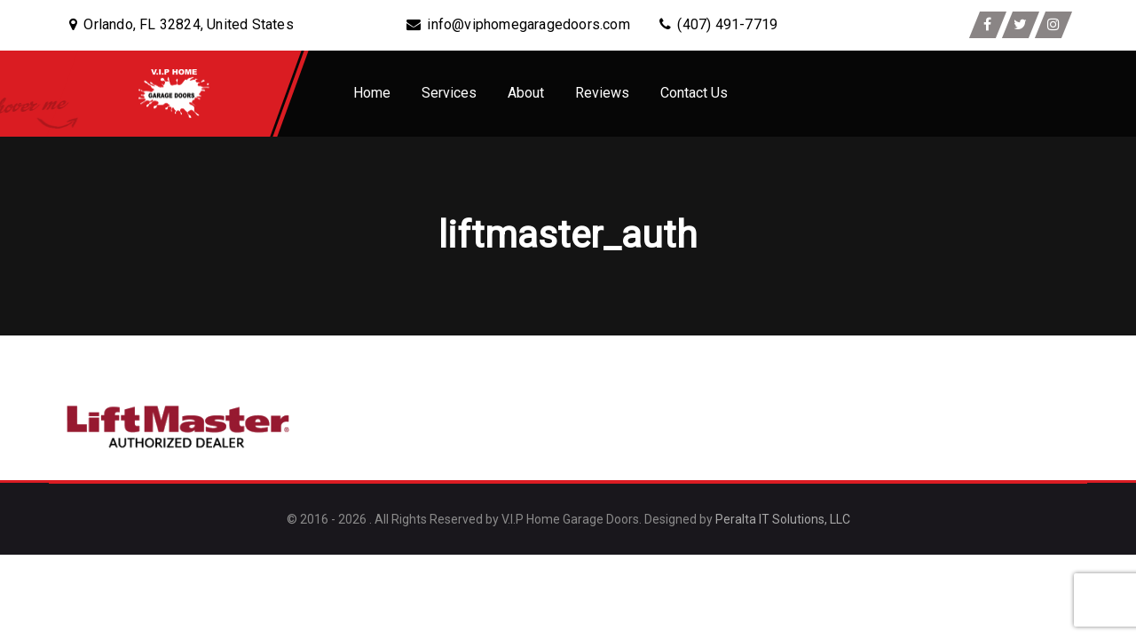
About (526, 92)
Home (371, 92)
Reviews (602, 92)
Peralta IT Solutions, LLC (782, 519)
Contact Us (694, 92)
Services (449, 92)
